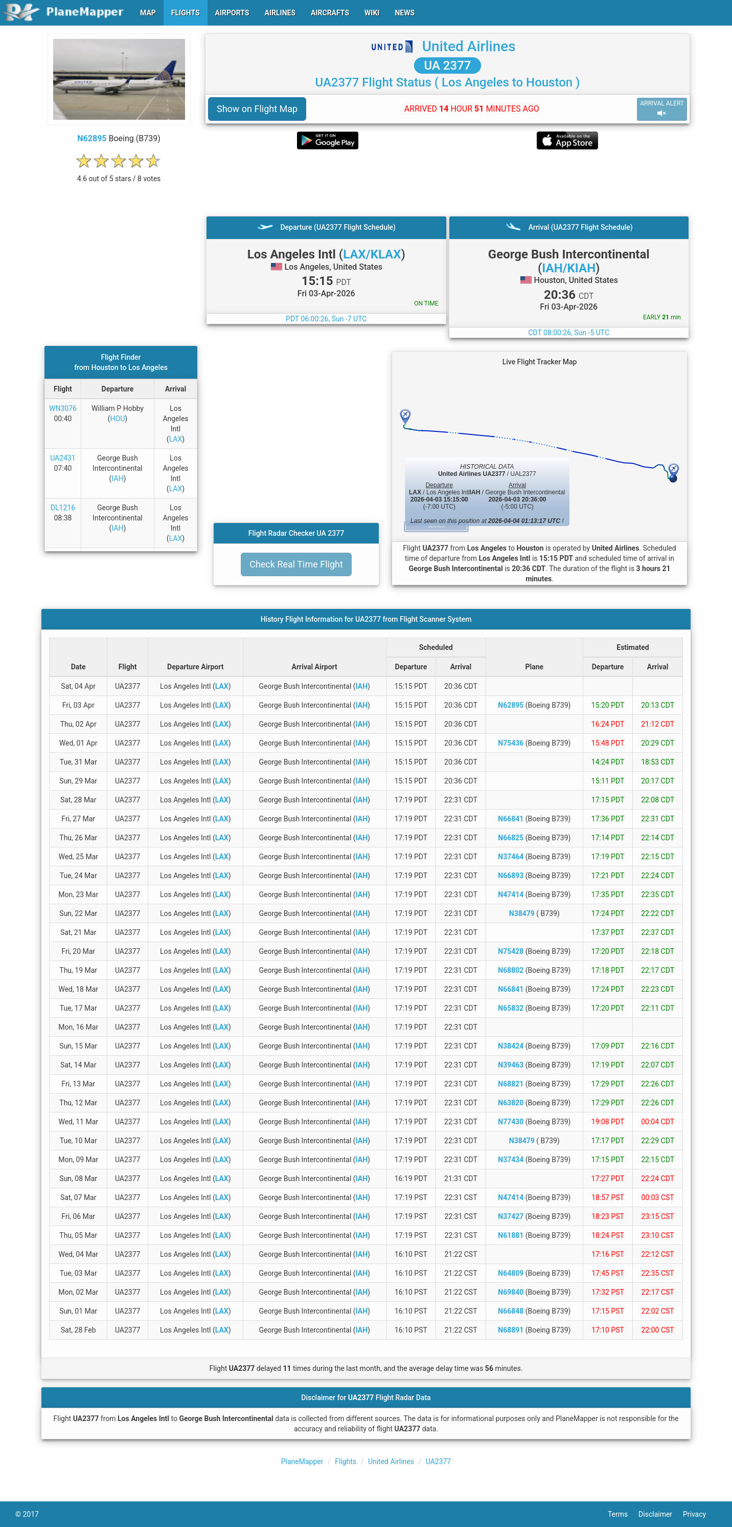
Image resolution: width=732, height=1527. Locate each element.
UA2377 (438, 1461)
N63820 (510, 1103)
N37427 (510, 1216)
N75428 (510, 951)
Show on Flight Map (257, 108)
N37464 (510, 857)
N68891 (510, 1330)
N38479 (522, 913)
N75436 (510, 743)
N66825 (510, 838)
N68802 (510, 970)
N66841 (510, 819)
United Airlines (469, 46)
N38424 (510, 1046)
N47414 (510, 894)
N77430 (510, 1122)
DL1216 (63, 508)
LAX (175, 439)
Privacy (700, 1514)
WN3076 (63, 408)
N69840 (510, 1292)
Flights (345, 1461)
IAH (117, 478)
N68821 (510, 1084)
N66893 (510, 875)
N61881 (510, 1235)
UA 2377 (447, 65)
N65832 (510, 1008)
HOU (117, 419)
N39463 (510, 1065)
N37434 (510, 1159)
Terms (623, 1514)
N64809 (510, 1273)
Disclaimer (660, 1514)
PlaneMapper (302, 1461)
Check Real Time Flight (296, 564)
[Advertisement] (447, 183)
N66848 (510, 1311)
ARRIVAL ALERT (662, 109)
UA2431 (63, 458)
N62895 (91, 138)
